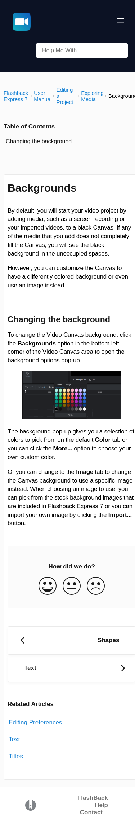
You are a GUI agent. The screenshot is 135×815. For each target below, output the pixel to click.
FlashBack (92, 797)
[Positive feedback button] (47, 586)
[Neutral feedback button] (71, 586)
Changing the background (39, 141)
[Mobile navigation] (120, 21)
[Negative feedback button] (96, 586)
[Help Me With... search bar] (82, 50)
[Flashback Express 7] (16, 96)
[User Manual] (42, 96)
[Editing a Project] (66, 96)
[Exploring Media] (92, 96)
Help (101, 805)
